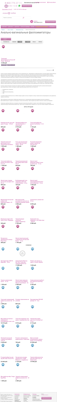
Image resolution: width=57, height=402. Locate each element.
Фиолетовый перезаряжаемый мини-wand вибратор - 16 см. (36, 177)
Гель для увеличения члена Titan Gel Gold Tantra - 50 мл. (21, 139)
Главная (2, 25)
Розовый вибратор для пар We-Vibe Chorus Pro (7, 353)
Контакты (52, 22)
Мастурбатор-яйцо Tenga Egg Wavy (8, 373)
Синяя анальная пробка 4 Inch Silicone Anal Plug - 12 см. (37, 277)
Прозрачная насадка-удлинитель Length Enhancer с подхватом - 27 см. (21, 354)
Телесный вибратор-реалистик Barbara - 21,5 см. (37, 120)
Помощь (34, 394)
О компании (17, 395)
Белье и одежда (25, 22)
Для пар (17, 22)
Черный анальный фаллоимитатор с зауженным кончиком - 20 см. (7, 139)
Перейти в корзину (50, 17)
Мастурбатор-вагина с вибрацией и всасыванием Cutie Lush (7, 316)
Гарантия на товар (36, 399)
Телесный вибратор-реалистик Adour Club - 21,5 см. (7, 158)
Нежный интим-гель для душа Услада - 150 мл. (7, 119)
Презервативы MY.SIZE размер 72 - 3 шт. (36, 295)
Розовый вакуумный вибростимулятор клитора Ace (35, 139)
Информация (27, 394)
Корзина (35, 16)
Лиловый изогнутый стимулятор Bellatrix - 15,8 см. (7, 335)
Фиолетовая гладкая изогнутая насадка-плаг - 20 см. (8, 177)
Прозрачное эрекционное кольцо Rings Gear (6, 235)
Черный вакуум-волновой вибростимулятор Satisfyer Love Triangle (21, 216)
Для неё (4, 22)
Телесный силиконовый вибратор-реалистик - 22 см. (7, 296)
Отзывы (25, 400)
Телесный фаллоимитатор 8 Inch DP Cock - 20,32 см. (8, 56)
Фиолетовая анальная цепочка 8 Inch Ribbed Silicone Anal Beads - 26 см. (21, 277)
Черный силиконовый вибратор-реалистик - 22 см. (22, 374)
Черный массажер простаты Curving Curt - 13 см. (36, 316)
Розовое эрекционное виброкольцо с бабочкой (22, 334)
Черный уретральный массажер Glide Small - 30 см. (21, 158)
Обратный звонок (27, 5)
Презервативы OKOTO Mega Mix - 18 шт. (7, 257)
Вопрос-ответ (26, 396)
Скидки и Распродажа (42, 22)
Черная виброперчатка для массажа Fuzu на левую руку (36, 354)
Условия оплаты (35, 395)
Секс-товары (10, 25)
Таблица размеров (26, 399)
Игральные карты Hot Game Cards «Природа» (7, 215)
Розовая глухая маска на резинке (22, 295)
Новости (16, 398)
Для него (10, 22)
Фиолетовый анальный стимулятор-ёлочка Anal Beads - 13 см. (22, 235)
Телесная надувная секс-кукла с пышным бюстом (22, 315)
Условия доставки (34, 397)
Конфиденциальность (37, 400)
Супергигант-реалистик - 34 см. (37, 196)
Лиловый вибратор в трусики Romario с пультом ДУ (21, 120)
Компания (17, 394)
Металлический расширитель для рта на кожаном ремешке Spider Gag (22, 197)
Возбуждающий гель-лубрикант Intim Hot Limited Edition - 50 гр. (21, 177)
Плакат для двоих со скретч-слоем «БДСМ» (36, 257)
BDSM (32, 22)
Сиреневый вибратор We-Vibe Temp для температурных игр (21, 258)
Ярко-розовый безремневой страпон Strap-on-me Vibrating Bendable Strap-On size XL (36, 335)
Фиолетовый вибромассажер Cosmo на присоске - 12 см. (36, 158)
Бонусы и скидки (27, 395)
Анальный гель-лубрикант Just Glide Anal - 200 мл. (37, 216)
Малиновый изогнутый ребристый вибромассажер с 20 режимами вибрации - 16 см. (7, 197)
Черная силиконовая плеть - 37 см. (6, 276)
